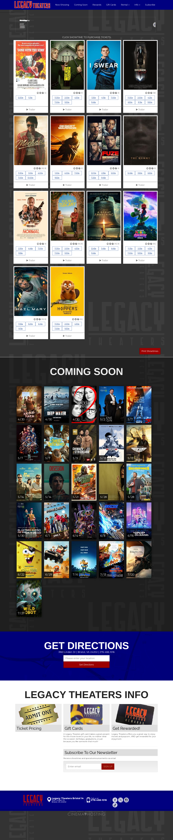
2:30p (20, 273)
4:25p (150, 122)
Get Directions (86, 689)
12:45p (130, 198)
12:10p (93, 198)
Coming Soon (80, 5)
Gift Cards (111, 5)
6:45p (113, 273)
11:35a (130, 273)
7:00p (57, 127)
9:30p (67, 127)
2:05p (140, 273)
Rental (125, 5)
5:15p (30, 122)
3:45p (103, 273)
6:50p (130, 127)
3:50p (140, 198)
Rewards (96, 5)
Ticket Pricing (29, 752)
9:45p (93, 127)
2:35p (103, 198)
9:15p (140, 127)
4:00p (40, 198)
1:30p (93, 122)
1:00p (30, 198)
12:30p (20, 122)
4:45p (30, 273)
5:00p (113, 198)
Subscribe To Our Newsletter (91, 777)
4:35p (150, 273)
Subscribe (150, 5)
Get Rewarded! (126, 752)
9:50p (150, 127)
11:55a (20, 348)
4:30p (77, 122)
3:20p (30, 348)
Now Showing (62, 5)
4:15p (103, 122)
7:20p (93, 202)
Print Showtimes (150, 375)
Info (137, 5)
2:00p (67, 122)
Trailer (30, 134)
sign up (107, 791)
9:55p (20, 278)
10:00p (30, 202)
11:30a (57, 122)
